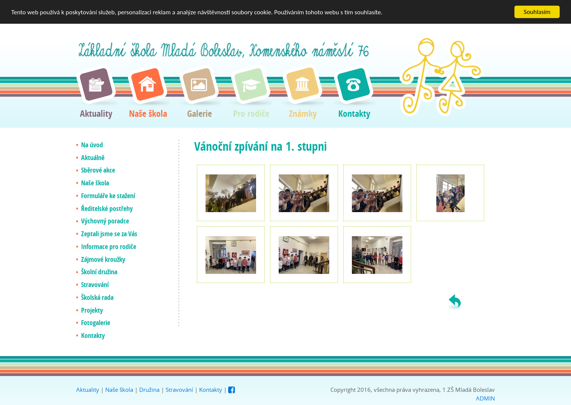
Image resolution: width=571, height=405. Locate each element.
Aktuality (87, 389)
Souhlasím (537, 12)
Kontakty (210, 389)
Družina (149, 389)
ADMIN (485, 398)
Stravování (179, 389)
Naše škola (119, 389)
